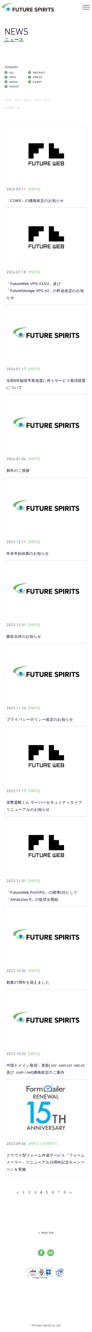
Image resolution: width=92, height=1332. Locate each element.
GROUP (14, 88)
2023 (43, 102)
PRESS (37, 78)
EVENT (37, 83)
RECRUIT (39, 74)
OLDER (11, 110)
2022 (54, 102)
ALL (11, 74)
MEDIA (13, 83)
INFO (12, 78)
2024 (31, 102)
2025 (20, 102)
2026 (9, 102)
